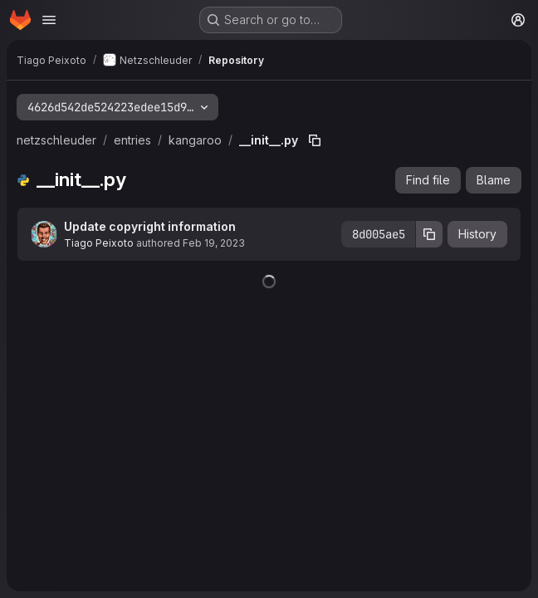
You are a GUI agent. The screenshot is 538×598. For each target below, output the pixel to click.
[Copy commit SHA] (429, 234)
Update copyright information (150, 226)
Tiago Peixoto (99, 243)
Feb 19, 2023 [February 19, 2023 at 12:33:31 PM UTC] (214, 243)
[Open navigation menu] (49, 20)
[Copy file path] (314, 140)
